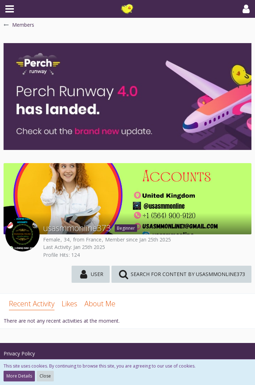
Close (45, 376)
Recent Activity (31, 303)
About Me (99, 303)
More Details (19, 376)
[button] (10, 9)
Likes (69, 303)
